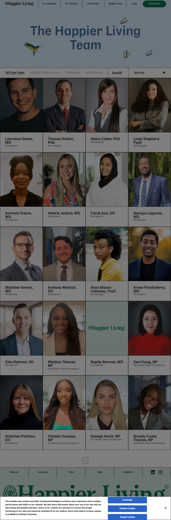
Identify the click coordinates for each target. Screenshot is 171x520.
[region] (85, 508)
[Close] (165, 508)
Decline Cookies (127, 509)
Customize (127, 500)
